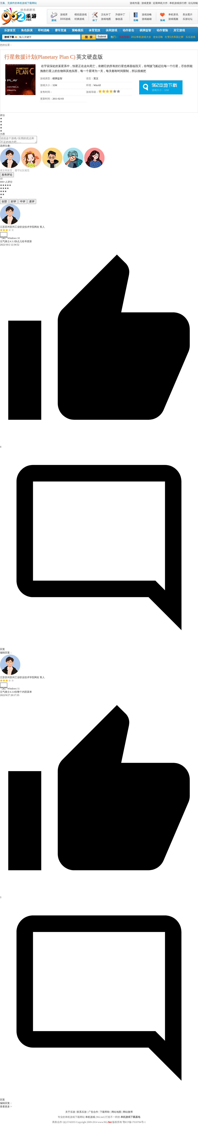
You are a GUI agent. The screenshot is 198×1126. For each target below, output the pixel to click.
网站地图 (116, 1113)
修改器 (119, 19)
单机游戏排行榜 (178, 3)
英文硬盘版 (53, 57)
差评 (31, 202)
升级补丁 (120, 14)
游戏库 (64, 14)
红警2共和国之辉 (174, 37)
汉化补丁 (106, 14)
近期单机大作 (160, 3)
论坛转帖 (193, 3)
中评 (22, 202)
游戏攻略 (147, 14)
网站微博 (128, 1113)
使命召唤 (158, 37)
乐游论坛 (187, 19)
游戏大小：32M (160, 90)
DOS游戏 (65, 19)
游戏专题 (135, 3)
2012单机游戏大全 (141, 37)
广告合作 (93, 1113)
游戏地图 (106, 19)
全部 (4, 202)
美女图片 (187, 14)
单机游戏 (90, 1118)
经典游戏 (79, 19)
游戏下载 (9, 37)
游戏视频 (173, 19)
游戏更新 (146, 3)
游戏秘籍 (147, 19)
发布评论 (7, 175)
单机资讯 (173, 14)
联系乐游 (82, 1113)
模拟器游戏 (81, 14)
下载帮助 (105, 1113)
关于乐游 (70, 1113)
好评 (13, 202)
